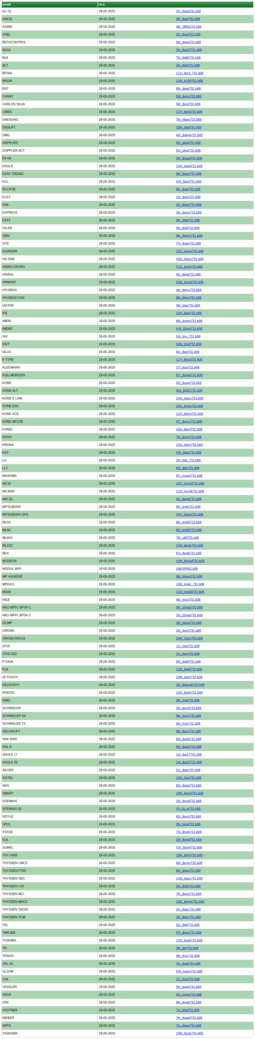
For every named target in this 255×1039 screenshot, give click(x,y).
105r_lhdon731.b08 (189, 259)
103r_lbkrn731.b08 (189, 445)
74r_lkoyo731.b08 (188, 437)
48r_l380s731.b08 (188, 26)
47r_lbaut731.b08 (188, 11)
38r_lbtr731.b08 (187, 948)
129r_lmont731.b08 (189, 282)
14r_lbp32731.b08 (189, 762)
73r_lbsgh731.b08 (188, 832)
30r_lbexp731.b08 (188, 212)
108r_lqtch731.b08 (189, 677)
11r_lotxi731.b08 (187, 654)
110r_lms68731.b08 (190, 592)
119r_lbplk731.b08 (189, 669)
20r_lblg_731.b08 (188, 460)
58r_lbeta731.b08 (188, 42)
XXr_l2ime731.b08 (189, 328)
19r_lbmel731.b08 (188, 839)
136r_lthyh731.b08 (189, 855)
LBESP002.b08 (187, 568)
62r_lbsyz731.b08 (188, 816)
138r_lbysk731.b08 (189, 1033)
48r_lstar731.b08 (188, 305)
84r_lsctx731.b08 (188, 723)
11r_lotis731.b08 (187, 646)
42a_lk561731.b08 (189, 390)
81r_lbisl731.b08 (187, 352)
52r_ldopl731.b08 (188, 143)
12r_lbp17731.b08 (189, 754)
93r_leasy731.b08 (188, 174)
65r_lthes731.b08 (188, 870)
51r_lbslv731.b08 (188, 770)
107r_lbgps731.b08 (189, 514)
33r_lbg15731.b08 (189, 50)
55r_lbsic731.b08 (188, 189)
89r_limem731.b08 (189, 321)
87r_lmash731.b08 (189, 476)
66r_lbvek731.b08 (188, 1002)
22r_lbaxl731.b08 (188, 34)
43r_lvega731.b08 (188, 994)
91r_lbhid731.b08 (188, 274)
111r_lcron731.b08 (189, 266)
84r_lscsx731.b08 (188, 716)
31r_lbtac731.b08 (188, 909)
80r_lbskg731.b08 (188, 785)
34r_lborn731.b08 (188, 630)
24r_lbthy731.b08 (188, 917)
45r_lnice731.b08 (188, 599)
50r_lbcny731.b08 (188, 96)
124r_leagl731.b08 (189, 166)
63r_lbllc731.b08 (187, 468)
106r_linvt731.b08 (188, 344)
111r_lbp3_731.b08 (189, 73)
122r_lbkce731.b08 (189, 414)
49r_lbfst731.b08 (188, 220)
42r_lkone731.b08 (188, 383)
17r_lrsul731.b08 (188, 979)
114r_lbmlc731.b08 (189, 545)
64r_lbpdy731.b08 (188, 747)
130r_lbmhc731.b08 (190, 901)
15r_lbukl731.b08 (188, 963)
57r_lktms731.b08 (188, 932)
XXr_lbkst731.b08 (188, 452)
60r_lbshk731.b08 (188, 739)
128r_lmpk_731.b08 (190, 584)
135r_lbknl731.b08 (189, 429)
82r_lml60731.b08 (188, 530)
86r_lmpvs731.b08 (189, 576)
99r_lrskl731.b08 (187, 700)
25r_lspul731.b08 (188, 824)
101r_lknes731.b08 (189, 406)
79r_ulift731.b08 (187, 537)
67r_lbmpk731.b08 (189, 375)
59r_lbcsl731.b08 (188, 104)
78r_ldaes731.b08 (188, 119)
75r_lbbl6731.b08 (188, 57)
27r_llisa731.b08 (187, 367)
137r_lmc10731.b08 (190, 483)
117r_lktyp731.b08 (189, 359)
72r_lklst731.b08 (187, 1010)
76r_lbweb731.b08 (189, 1018)
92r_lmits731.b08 (188, 506)
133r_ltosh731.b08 (189, 940)
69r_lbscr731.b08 (188, 731)
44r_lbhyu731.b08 (188, 290)
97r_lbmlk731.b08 (188, 553)
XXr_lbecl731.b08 (188, 181)
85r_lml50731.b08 (188, 522)
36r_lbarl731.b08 (188, 19)
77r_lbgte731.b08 (188, 243)
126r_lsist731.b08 (188, 777)
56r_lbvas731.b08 (188, 987)
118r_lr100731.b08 (189, 81)
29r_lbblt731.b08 (188, 65)
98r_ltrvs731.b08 (188, 956)
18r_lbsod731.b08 (188, 801)
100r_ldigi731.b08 (188, 127)
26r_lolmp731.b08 (188, 623)
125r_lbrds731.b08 (189, 692)
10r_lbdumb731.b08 (190, 685)
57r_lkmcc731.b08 (189, 421)
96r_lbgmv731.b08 (189, 235)
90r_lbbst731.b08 (188, 88)
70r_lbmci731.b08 (188, 894)
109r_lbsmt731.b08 (189, 793)
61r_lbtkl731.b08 (187, 925)
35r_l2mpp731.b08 (189, 607)
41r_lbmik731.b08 (188, 499)
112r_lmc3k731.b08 (190, 491)
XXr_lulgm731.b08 (189, 971)
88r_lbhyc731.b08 (188, 297)
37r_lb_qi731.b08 (188, 808)
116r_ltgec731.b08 (189, 878)
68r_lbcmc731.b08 (189, 863)
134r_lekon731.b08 (189, 398)
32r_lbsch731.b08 (188, 708)
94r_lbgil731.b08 (187, 228)
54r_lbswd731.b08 (189, 158)
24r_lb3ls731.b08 (188, 886)
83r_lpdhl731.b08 (188, 661)
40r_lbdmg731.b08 (189, 135)
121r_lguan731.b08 (189, 251)
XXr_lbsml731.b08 (189, 847)
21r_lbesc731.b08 (188, 204)
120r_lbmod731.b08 (190, 561)
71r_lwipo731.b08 (188, 1025)
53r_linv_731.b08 (188, 336)
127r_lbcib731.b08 (189, 112)
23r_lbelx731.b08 (188, 197)
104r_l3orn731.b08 (189, 638)
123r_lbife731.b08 (188, 313)
